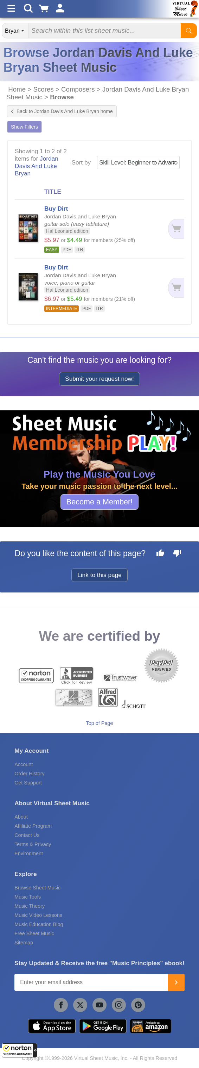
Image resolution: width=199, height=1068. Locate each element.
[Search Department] (15, 30)
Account (23, 764)
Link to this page (99, 574)
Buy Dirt (56, 208)
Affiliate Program (33, 826)
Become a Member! (99, 501)
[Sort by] (138, 162)
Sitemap (23, 942)
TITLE (52, 191)
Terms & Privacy (32, 844)
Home (17, 89)
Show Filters (24, 127)
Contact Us (26, 835)
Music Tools (27, 897)
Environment (28, 853)
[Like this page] (160, 554)
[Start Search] (189, 30)
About (21, 817)
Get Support (28, 783)
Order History (29, 773)
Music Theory (29, 906)
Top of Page (99, 723)
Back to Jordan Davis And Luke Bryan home (62, 111)
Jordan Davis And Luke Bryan (36, 166)
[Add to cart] (173, 229)
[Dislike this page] (177, 554)
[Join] (176, 982)
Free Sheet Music (34, 933)
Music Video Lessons (38, 915)
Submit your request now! (99, 378)
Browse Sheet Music (37, 887)
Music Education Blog (38, 924)
